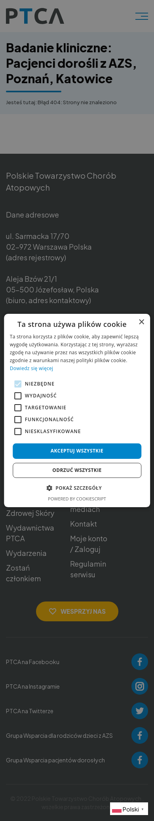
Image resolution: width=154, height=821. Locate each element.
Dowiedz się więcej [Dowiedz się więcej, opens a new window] (31, 368)
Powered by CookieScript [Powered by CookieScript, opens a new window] (77, 499)
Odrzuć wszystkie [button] (76, 470)
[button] (77, 488)
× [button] (141, 322)
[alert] (77, 410)
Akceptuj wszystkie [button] (77, 450)
